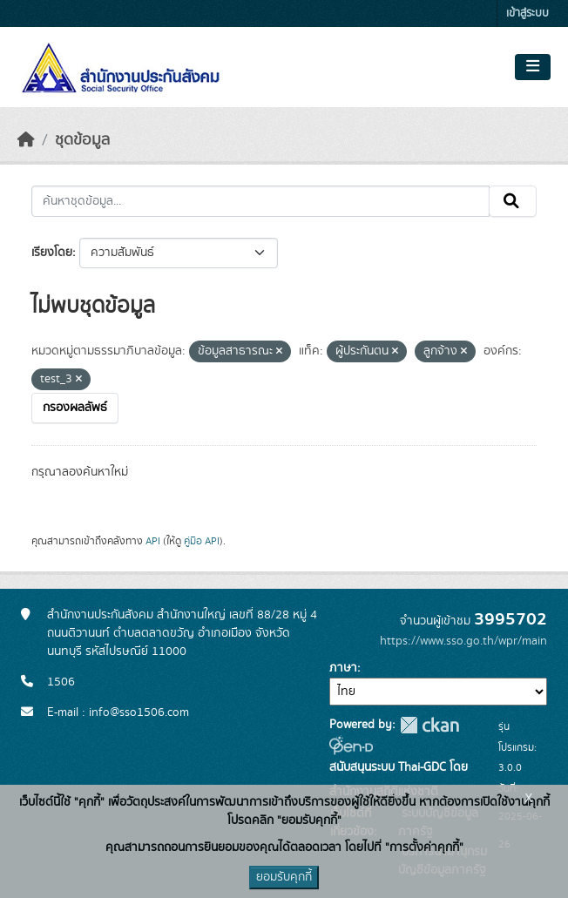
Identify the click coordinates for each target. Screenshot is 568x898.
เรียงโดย (51, 252)
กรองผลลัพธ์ (75, 407)
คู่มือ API (202, 541)
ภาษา (343, 668)
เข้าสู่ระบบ (527, 13)
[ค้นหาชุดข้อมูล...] (260, 201)
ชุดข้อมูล (82, 140)
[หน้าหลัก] (26, 140)
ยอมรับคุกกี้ (284, 877)
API (152, 541)
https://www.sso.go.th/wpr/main (463, 641)
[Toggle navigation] (533, 67)
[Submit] (513, 201)
